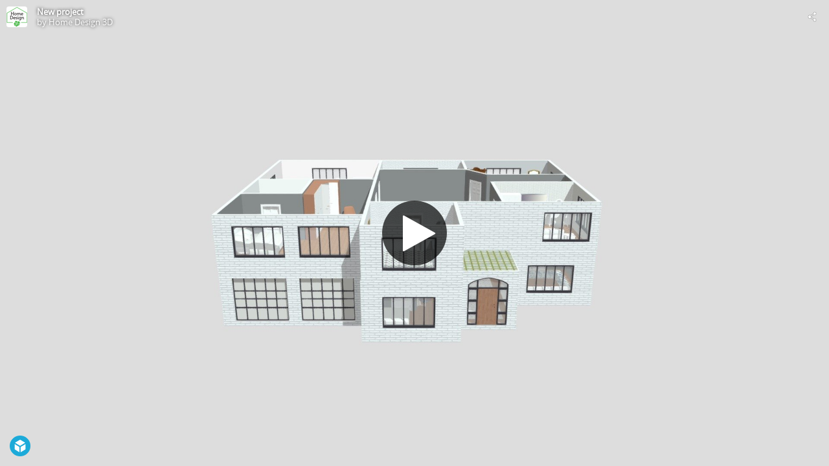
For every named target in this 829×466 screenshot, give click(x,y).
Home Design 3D (81, 22)
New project (60, 11)
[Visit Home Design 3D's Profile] (16, 16)
